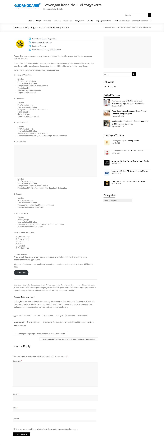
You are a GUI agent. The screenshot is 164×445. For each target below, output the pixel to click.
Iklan (118, 28)
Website (16, 418)
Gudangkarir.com (28, 297)
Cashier (37, 316)
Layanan (57, 21)
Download (47, 21)
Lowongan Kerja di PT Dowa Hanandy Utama (130, 171)
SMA (74, 322)
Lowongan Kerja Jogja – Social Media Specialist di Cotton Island (68, 339)
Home (30, 21)
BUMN (90, 21)
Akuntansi (26, 316)
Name (16, 394)
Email (15, 408)
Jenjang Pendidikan (103, 21)
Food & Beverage (53, 322)
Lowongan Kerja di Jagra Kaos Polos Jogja (128, 181)
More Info (21, 273)
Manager (59, 316)
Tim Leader (82, 316)
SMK (78, 322)
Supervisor (70, 316)
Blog (38, 21)
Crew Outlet (48, 316)
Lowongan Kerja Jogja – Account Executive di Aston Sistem (40, 334)
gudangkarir (20, 322)
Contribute (67, 21)
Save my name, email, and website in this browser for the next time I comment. (47, 429)
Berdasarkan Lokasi (121, 21)
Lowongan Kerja (65, 322)
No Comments (21, 326)
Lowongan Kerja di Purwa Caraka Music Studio (130, 161)
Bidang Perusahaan (140, 21)
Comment (17, 361)
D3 (46, 322)
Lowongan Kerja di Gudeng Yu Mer (125, 141)
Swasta (83, 322)
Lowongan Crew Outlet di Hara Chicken (127, 151)
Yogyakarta (79, 21)
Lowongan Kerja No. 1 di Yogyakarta (75, 4)
